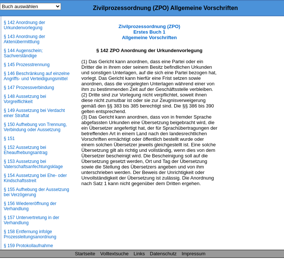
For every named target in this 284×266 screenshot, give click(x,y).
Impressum (193, 253)
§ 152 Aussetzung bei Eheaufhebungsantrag (25, 150)
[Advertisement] (247, 134)
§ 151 (9, 138)
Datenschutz (163, 253)
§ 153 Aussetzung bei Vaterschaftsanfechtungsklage (33, 164)
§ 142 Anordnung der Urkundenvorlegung (24, 25)
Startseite (85, 253)
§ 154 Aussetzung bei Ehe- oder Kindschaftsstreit (35, 178)
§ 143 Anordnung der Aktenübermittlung (24, 39)
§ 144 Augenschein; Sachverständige (23, 53)
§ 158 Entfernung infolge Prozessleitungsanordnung (30, 234)
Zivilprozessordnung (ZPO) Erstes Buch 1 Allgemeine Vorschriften (149, 32)
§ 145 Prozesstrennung (27, 64)
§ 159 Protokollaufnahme (28, 245)
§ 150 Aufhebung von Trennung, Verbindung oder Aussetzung (35, 127)
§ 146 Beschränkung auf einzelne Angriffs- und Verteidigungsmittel (37, 76)
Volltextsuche (114, 253)
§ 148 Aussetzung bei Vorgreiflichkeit (25, 99)
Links (139, 253)
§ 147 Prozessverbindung (29, 87)
